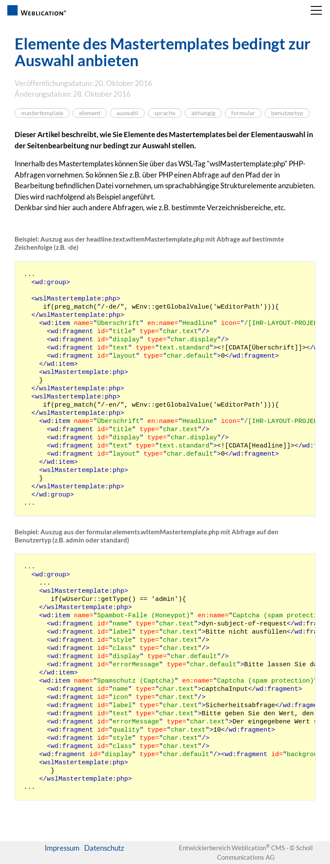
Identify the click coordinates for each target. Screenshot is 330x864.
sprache (164, 113)
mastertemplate (42, 113)
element (90, 113)
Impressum (62, 847)
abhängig (203, 113)
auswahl (127, 113)
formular (243, 113)
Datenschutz (104, 847)
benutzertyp (287, 113)
